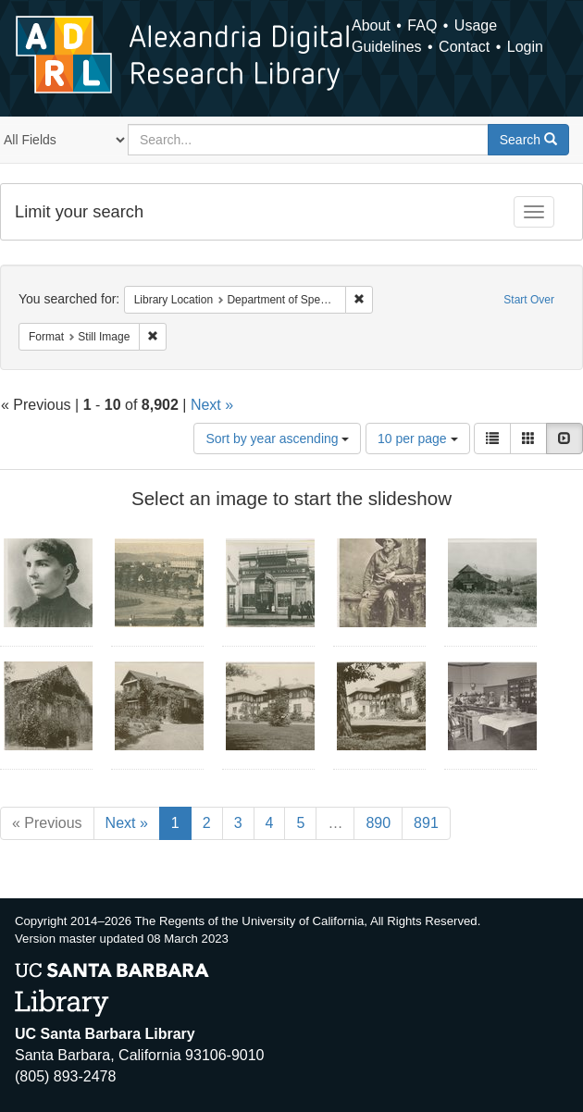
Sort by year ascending (277, 438)
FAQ (422, 25)
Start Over (528, 299)
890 (378, 823)
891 (426, 823)
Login (525, 47)
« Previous (47, 823)
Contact (464, 47)
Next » (212, 405)
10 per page (418, 438)
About (371, 25)
